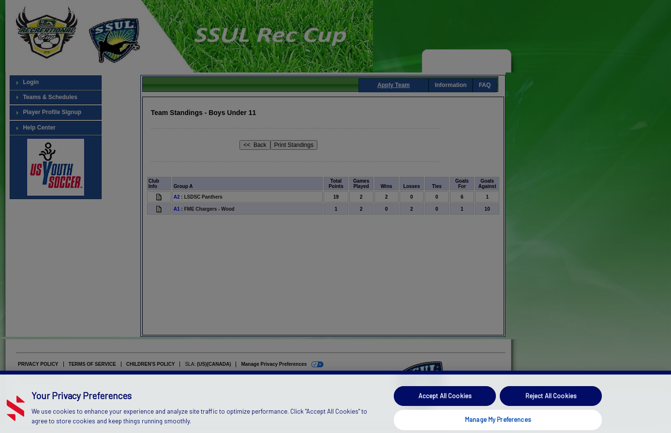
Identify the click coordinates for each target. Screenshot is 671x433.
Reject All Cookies (551, 404)
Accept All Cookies (445, 404)
